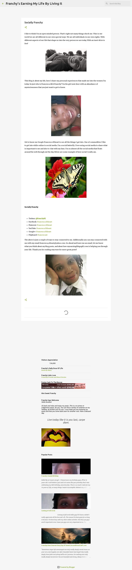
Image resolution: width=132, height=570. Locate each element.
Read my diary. (46, 370)
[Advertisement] (66, 338)
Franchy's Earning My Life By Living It (34, 3)
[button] (25, 27)
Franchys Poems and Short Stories (53, 377)
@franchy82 (41, 218)
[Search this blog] (119, 3)
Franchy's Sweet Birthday (49, 476)
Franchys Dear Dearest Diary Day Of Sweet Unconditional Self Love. (64, 545)
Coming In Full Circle (48, 511)
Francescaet (42, 235)
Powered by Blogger (66, 567)
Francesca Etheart (44, 222)
